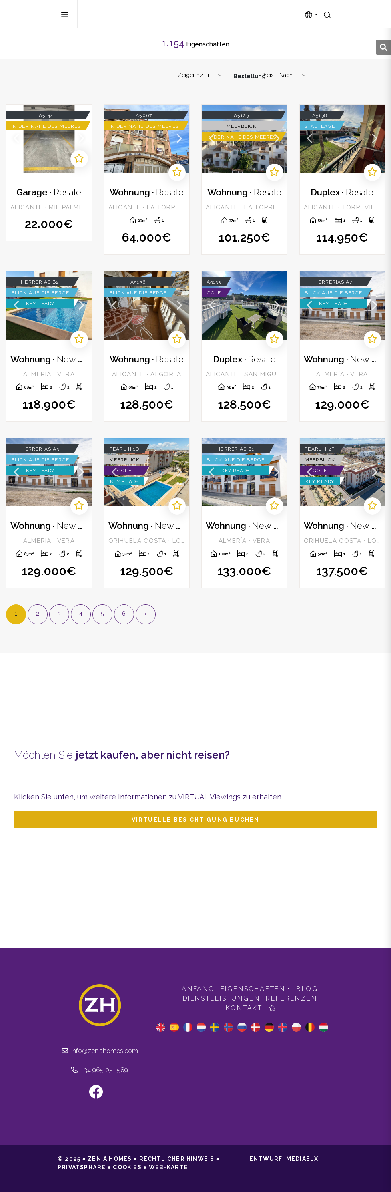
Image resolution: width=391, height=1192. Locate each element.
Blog (307, 989)
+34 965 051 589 (99, 1070)
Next (82, 139)
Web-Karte (168, 1167)
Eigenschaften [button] (253, 989)
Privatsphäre (82, 1167)
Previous (16, 139)
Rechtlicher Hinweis (177, 1159)
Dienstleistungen (221, 998)
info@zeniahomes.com (100, 1051)
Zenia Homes (123, 14)
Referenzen (291, 998)
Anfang (198, 989)
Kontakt (244, 1008)
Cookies (127, 1167)
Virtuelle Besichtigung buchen (196, 820)
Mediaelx (302, 1159)
